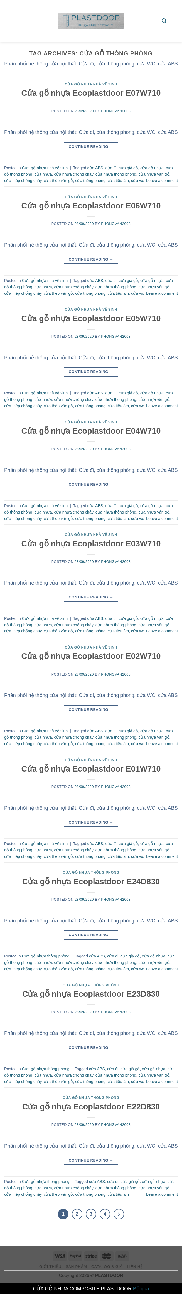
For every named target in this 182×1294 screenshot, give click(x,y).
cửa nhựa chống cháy (73, 174)
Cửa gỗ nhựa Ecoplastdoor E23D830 (91, 993)
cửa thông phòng (90, 180)
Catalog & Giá (107, 1266)
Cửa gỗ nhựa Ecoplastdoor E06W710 (91, 205)
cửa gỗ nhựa (152, 168)
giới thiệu (50, 1266)
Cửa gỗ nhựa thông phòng (91, 873)
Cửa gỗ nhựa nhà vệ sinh (91, 84)
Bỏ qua (141, 1288)
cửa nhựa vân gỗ (154, 174)
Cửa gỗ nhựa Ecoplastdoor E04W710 (91, 430)
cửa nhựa (43, 174)
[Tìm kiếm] (164, 21)
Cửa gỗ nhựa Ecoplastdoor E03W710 (91, 543)
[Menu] (174, 21)
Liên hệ (135, 1266)
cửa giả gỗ (128, 168)
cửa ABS (95, 168)
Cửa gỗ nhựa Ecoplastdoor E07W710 (91, 93)
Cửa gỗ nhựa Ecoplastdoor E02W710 (91, 656)
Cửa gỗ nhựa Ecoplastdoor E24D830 (91, 881)
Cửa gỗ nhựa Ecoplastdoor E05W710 (91, 318)
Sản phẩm (76, 1266)
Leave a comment (162, 180)
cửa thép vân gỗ (58, 180)
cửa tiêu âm (118, 180)
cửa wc (137, 180)
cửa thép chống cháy (22, 180)
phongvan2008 (116, 111)
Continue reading (91, 147)
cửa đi (111, 168)
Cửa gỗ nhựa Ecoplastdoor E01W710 (91, 768)
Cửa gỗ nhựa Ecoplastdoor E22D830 (91, 1106)
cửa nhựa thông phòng (115, 174)
